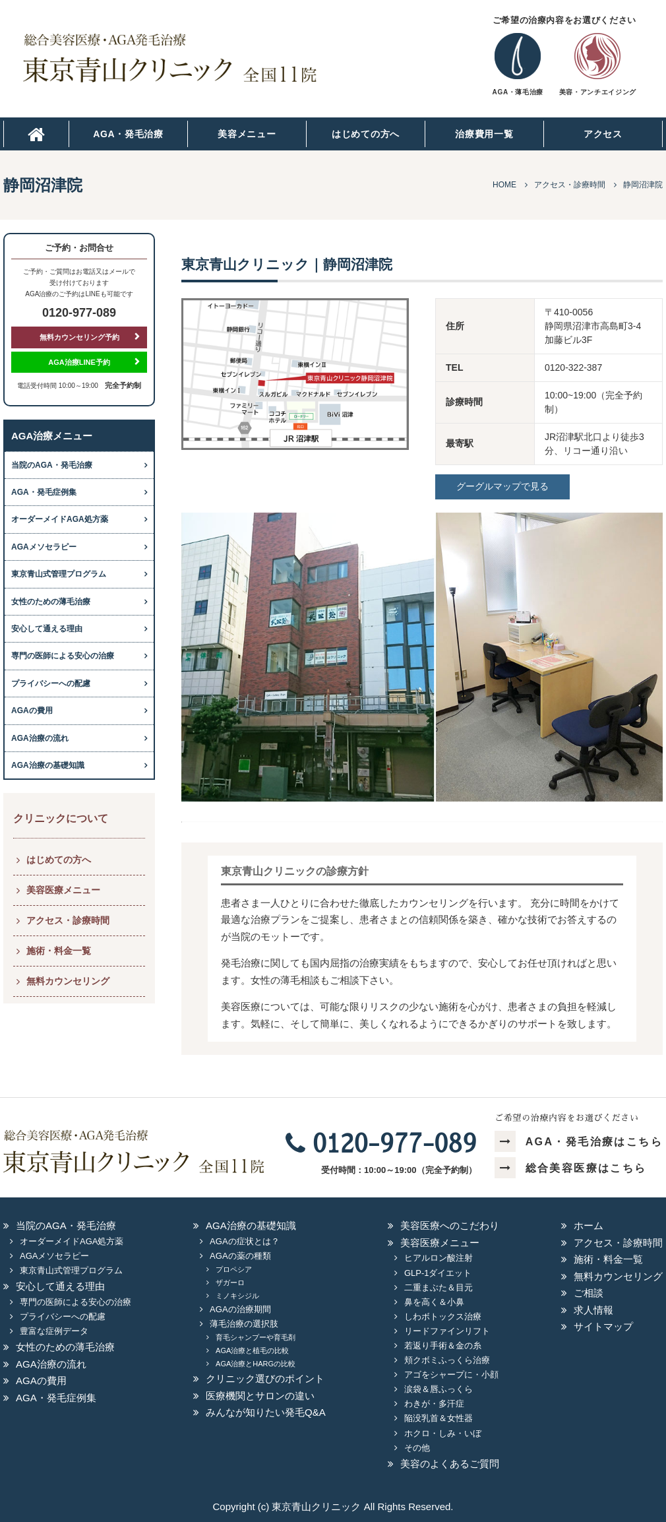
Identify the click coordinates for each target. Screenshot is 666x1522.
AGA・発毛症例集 (43, 492)
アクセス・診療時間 (67, 920)
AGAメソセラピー (43, 547)
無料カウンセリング (67, 981)
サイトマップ (603, 1326)
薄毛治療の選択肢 (244, 1324)
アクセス (603, 134)
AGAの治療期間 (240, 1309)
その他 (417, 1448)
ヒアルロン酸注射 (438, 1258)
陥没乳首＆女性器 (438, 1418)
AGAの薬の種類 (240, 1256)
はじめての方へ (366, 134)
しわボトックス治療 (442, 1316)
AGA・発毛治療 (128, 134)
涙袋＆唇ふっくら (438, 1389)
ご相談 (588, 1292)
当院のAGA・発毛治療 (51, 465)
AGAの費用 (32, 710)
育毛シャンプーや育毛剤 (255, 1337)
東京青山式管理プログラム (58, 574)
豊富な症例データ (54, 1331)
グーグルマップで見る (502, 486)
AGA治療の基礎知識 (47, 765)
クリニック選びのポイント (265, 1378)
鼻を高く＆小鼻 (434, 1302)
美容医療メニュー (63, 890)
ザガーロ (230, 1282)
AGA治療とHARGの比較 (255, 1364)
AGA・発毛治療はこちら (579, 1141)
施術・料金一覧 (58, 950)
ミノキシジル (237, 1296)
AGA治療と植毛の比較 (252, 1350)
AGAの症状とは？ (244, 1241)
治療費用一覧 (484, 134)
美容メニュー (247, 134)
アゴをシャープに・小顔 (451, 1374)
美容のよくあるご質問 (449, 1463)
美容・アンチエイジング (597, 92)
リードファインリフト (447, 1331)
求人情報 (593, 1310)
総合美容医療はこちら (570, 1168)
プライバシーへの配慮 (50, 683)
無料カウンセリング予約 (79, 337)
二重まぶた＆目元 (438, 1287)
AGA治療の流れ (40, 738)
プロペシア (234, 1269)
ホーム (588, 1225)
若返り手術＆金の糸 (442, 1345)
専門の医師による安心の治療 (62, 655)
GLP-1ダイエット (438, 1273)
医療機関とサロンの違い (260, 1395)
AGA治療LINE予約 (79, 362)
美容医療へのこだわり (449, 1225)
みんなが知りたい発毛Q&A (266, 1412)
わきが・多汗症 (434, 1404)
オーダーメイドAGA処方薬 (59, 519)
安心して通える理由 (46, 628)
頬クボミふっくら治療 (447, 1360)
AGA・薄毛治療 (518, 92)
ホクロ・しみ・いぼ (442, 1433)
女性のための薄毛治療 (50, 601)
